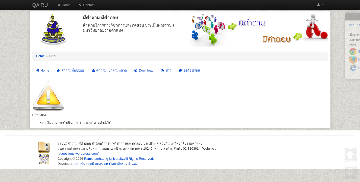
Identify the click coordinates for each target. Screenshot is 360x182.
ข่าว (165, 70)
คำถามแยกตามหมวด (109, 70)
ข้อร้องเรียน (189, 70)
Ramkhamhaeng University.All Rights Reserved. (119, 159)
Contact (86, 5)
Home (64, 5)
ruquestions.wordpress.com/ (78, 153)
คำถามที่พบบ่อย (70, 70)
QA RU (40, 5)
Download (144, 70)
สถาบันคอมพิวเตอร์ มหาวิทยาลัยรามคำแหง (106, 164)
